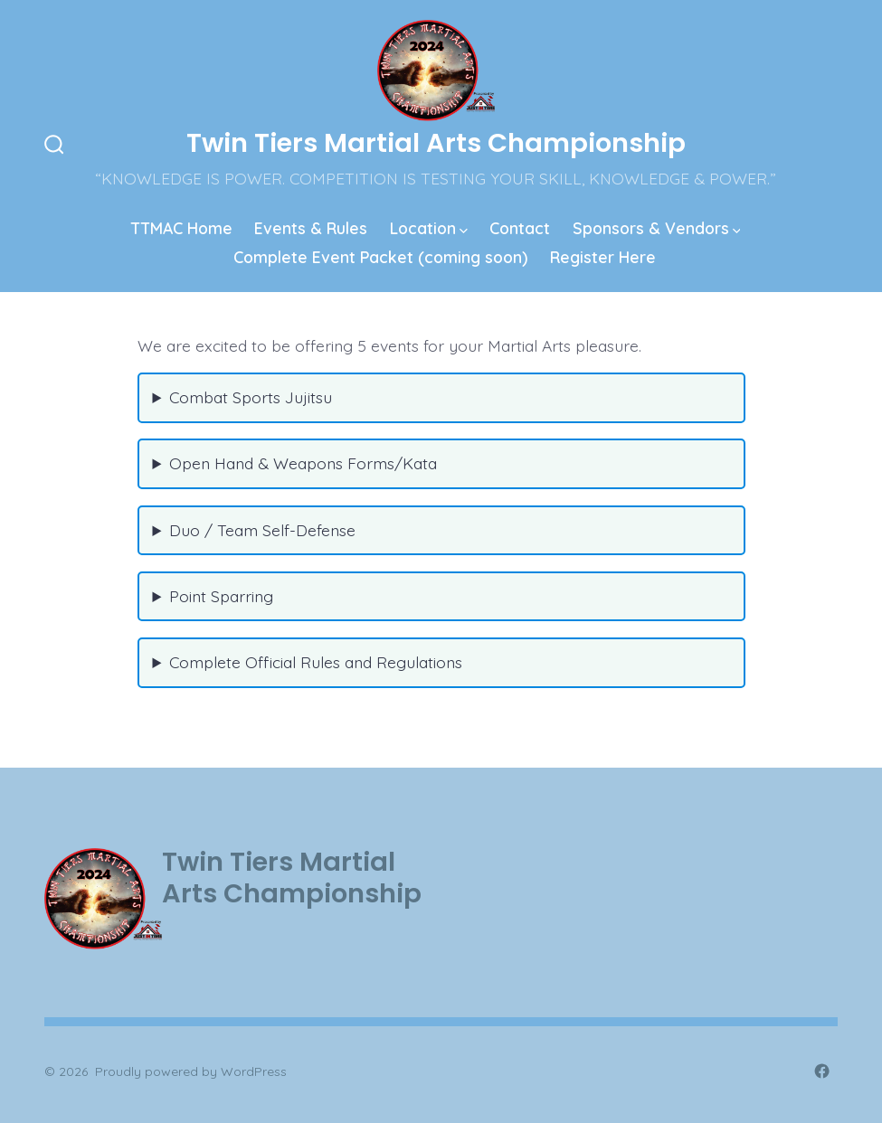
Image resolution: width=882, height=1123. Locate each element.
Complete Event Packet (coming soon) (380, 257)
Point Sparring (221, 596)
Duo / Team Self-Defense (262, 530)
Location (429, 228)
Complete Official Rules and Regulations (315, 662)
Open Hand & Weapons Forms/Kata (303, 463)
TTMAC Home (181, 228)
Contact (519, 228)
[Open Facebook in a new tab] (822, 1071)
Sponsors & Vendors (657, 228)
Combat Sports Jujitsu (250, 397)
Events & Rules (310, 228)
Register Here (603, 257)
